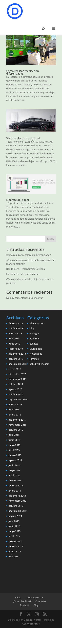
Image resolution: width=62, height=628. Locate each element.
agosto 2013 (15, 516)
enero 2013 (15, 551)
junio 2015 (14, 439)
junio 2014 (14, 465)
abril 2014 (14, 475)
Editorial (34, 338)
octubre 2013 (16, 505)
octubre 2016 (16, 394)
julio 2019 (14, 338)
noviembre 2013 (17, 500)
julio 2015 (14, 434)
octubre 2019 (16, 328)
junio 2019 (14, 343)
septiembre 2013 (18, 510)
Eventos (34, 343)
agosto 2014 (15, 460)
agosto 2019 (15, 333)
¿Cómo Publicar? (22, 601)
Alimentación (37, 323)
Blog (32, 328)
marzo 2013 (15, 541)
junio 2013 (14, 526)
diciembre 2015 (17, 419)
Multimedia (36, 348)
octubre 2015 (16, 429)
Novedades (36, 353)
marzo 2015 (15, 455)
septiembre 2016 (18, 399)
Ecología (34, 333)
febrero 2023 (16, 323)
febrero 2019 (16, 348)
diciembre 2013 (17, 495)
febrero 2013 (16, 546)
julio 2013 (14, 521)
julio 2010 (14, 556)
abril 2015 (14, 450)
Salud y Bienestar (39, 363)
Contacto (40, 601)
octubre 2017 (16, 384)
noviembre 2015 (17, 424)
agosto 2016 (15, 404)
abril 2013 (14, 536)
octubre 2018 (16, 358)
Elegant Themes (32, 619)
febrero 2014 (16, 485)
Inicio (18, 597)
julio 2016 (14, 409)
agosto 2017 (15, 389)
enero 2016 (15, 414)
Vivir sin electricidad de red (23, 138)
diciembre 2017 (17, 374)
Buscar (50, 239)
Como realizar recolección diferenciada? (22, 72)
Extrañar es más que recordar (23, 274)
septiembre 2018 (18, 363)
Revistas (34, 358)
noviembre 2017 (17, 379)
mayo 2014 (15, 470)
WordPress (33, 623)
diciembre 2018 (17, 353)
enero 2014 (15, 490)
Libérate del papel (17, 200)
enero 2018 (15, 369)
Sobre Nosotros (34, 597)
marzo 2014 (15, 480)
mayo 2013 (15, 531)
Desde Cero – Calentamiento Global (25, 268)
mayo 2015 (15, 445)
